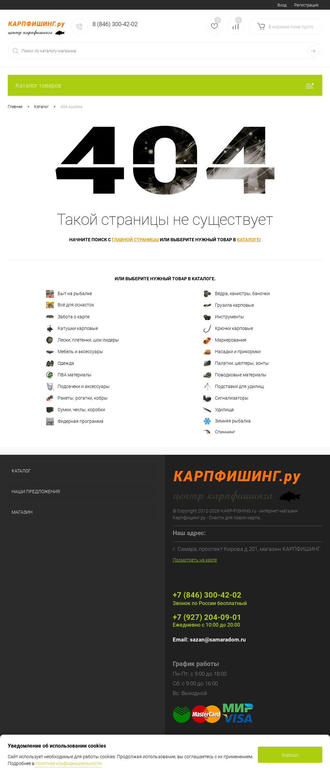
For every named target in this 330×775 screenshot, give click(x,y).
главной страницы (135, 239)
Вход (281, 5)
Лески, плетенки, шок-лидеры (82, 340)
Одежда (60, 363)
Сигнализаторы (225, 398)
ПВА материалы (69, 375)
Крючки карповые (228, 329)
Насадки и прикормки (232, 352)
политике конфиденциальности (68, 763)
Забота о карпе (68, 317)
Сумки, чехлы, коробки (75, 410)
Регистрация (306, 5)
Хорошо (290, 755)
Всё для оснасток (70, 305)
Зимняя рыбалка (227, 421)
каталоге (248, 239)
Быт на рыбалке (69, 294)
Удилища (218, 410)
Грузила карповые (228, 305)
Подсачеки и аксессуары (78, 387)
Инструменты (223, 317)
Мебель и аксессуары (74, 352)
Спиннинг (219, 432)
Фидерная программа (74, 421)
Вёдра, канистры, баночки (236, 294)
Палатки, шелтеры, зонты (236, 363)
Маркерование (224, 340)
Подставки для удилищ (233, 387)
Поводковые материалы (235, 375)
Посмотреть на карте (195, 559)
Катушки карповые (72, 329)
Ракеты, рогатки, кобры (77, 398)
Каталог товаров (165, 85)
